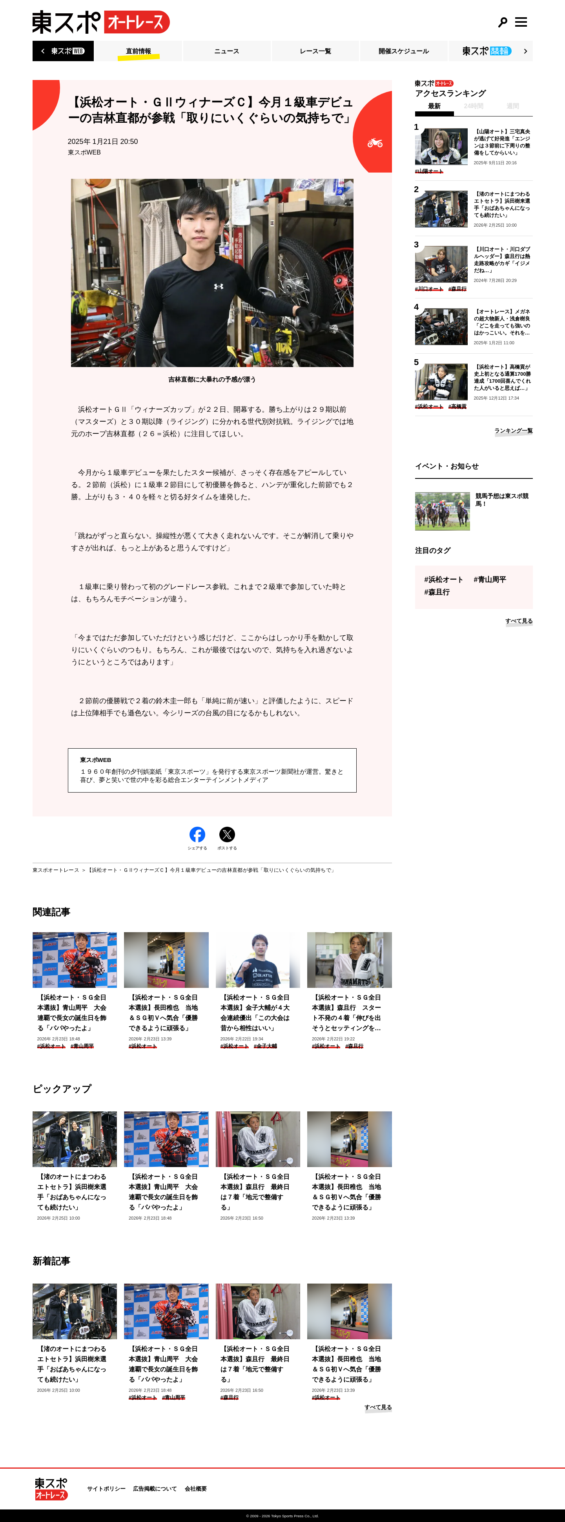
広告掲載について (155, 1489)
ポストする (227, 838)
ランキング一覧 (513, 430)
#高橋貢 (457, 406)
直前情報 (138, 51)
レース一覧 (315, 51)
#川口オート (429, 289)
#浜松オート (51, 1046)
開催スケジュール (404, 51)
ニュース (226, 51)
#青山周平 (82, 1046)
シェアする (197, 838)
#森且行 (354, 1046)
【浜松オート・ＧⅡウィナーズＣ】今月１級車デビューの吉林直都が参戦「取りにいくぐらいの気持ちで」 (211, 870)
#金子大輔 (265, 1046)
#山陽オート (429, 171)
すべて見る (378, 1407)
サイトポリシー (106, 1489)
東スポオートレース (56, 870)
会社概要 (196, 1489)
